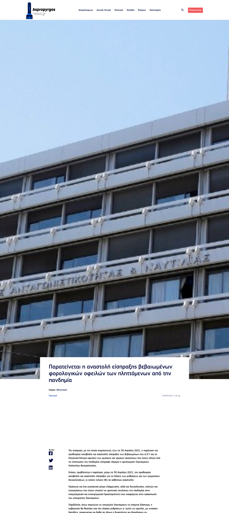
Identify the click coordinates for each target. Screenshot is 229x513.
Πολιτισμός (155, 10)
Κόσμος (142, 10)
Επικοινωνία (195, 10)
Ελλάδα (130, 10)
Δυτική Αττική (104, 10)
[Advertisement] (114, 423)
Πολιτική (118, 10)
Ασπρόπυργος (86, 10)
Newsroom (62, 390)
